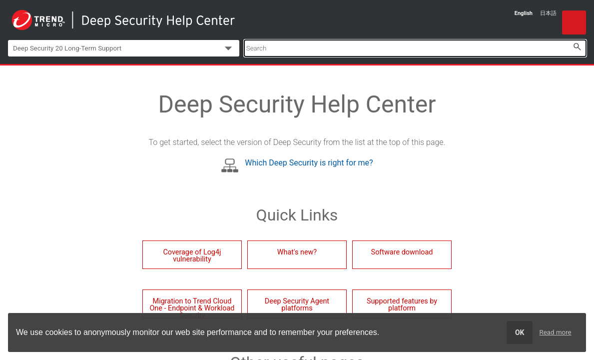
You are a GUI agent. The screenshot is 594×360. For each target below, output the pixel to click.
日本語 (548, 13)
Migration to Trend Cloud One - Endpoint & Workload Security (191, 307)
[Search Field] (415, 48)
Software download (402, 252)
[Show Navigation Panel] (574, 22)
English (524, 13)
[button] (577, 47)
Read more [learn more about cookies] (556, 332)
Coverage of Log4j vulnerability (192, 256)
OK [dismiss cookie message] (520, 332)
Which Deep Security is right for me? (309, 163)
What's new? (297, 252)
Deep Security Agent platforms (297, 304)
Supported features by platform (402, 304)
